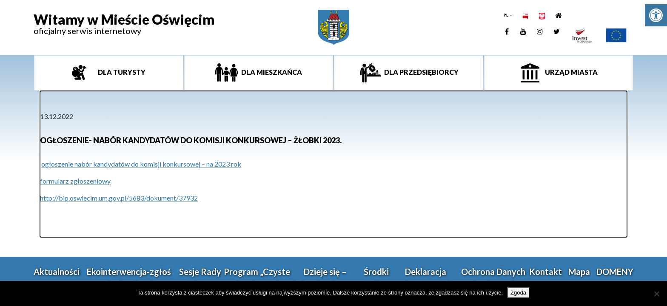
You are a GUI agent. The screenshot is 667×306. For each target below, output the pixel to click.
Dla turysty (121, 72)
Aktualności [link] (57, 271)
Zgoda (518, 292)
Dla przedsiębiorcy (421, 72)
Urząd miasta (571, 72)
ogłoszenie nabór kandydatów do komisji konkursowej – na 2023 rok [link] (141, 164)
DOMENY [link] (614, 271)
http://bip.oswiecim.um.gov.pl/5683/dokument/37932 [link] (119, 198)
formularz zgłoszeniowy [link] (75, 181)
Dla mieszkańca (271, 72)
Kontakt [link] (545, 271)
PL (506, 15)
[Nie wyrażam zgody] (656, 293)
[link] (656, 15)
